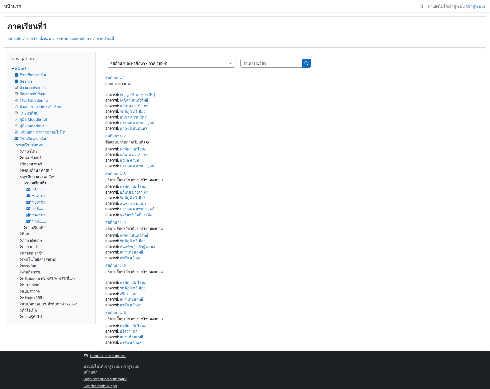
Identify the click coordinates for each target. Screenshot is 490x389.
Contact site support (105, 355)
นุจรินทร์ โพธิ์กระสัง (136, 214)
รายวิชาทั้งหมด (39, 38)
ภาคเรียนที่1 (106, 38)
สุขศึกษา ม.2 (115, 135)
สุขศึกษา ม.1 (115, 77)
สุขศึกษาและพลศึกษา (73, 38)
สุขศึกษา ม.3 (115, 173)
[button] (421, 6)
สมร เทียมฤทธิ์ (131, 252)
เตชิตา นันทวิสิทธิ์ (134, 100)
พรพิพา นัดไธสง (133, 148)
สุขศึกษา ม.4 (115, 222)
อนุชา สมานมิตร (133, 117)
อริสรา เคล (128, 293)
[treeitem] (51, 192)
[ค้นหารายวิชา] (271, 63)
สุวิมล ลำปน (129, 160)
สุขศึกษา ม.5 (115, 265)
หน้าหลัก (14, 38)
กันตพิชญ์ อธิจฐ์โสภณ (137, 246)
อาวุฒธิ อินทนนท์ (134, 128)
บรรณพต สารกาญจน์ (137, 122)
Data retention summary (105, 378)
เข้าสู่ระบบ (475, 6)
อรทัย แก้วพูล (130, 257)
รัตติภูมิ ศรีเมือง (132, 111)
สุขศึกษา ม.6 (115, 312)
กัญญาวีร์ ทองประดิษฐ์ (138, 94)
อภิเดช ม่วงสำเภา (134, 105)
